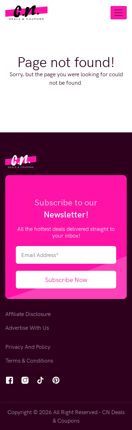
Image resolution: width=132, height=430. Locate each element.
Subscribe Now (66, 279)
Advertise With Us (27, 327)
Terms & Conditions (29, 360)
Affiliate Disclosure (28, 313)
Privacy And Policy (27, 346)
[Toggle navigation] (119, 12)
